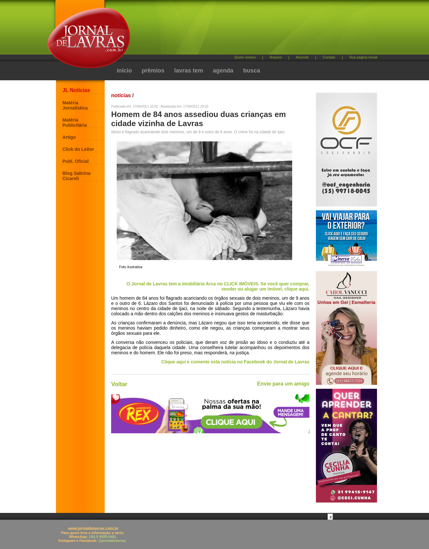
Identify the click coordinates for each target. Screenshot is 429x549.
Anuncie (302, 57)
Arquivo (276, 57)
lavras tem (188, 70)
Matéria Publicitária (74, 122)
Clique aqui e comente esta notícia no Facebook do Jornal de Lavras (235, 361)
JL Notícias (76, 90)
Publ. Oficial (75, 161)
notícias (121, 95)
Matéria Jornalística (75, 105)
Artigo (69, 137)
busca (251, 70)
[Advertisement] (249, 29)
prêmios (153, 70)
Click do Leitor (78, 149)
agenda (223, 70)
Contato (329, 57)
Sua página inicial (363, 57)
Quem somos (244, 57)
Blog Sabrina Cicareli (76, 176)
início (124, 70)
